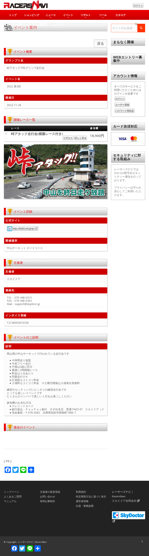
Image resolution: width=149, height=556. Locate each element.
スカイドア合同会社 (124, 501)
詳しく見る (80, 137)
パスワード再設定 (124, 110)
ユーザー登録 (122, 104)
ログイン (138, 5)
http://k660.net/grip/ (21, 228)
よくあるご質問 (13, 496)
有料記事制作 (47, 501)
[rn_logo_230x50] (26, 5)
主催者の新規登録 (50, 492)
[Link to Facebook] (142, 542)
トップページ (11, 492)
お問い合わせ (47, 496)
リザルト (68, 137)
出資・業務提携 (85, 506)
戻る (100, 43)
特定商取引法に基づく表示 (91, 496)
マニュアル (10, 501)
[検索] (136, 25)
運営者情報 (82, 501)
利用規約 (81, 492)
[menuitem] (12, 15)
